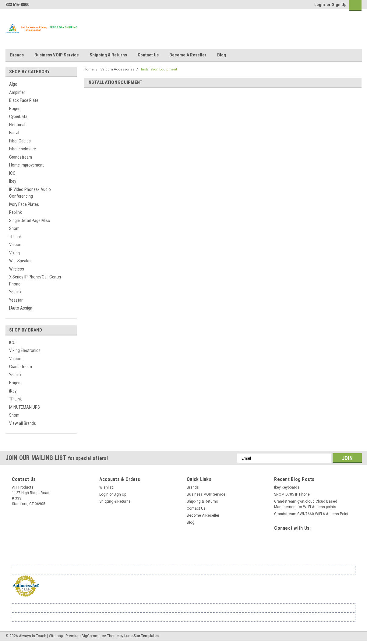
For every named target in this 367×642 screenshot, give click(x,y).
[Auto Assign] (21, 308)
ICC (12, 173)
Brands (17, 55)
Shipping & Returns (108, 55)
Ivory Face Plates (24, 204)
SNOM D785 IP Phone (292, 494)
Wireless (16, 269)
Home (89, 69)
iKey (12, 391)
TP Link (15, 236)
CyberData (18, 116)
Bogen (14, 108)
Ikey (12, 181)
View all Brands (22, 423)
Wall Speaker (20, 261)
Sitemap (56, 636)
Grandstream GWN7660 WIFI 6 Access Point (311, 514)
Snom (14, 228)
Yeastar (16, 300)
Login (319, 4)
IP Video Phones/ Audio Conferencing (30, 193)
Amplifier (17, 92)
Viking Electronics (25, 350)
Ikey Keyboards (286, 487)
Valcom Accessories (117, 69)
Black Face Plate (23, 100)
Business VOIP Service (56, 55)
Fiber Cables (20, 141)
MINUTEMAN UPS (24, 407)
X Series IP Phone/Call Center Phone (35, 280)
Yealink (15, 292)
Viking (14, 253)
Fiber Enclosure (22, 149)
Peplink (15, 212)
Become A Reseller (187, 55)
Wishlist (106, 487)
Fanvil (14, 132)
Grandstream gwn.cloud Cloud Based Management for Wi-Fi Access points (305, 504)
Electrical (17, 124)
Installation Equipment (159, 69)
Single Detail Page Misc (29, 220)
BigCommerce (94, 636)
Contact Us (148, 55)
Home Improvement (26, 165)
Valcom (16, 244)
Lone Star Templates (141, 636)
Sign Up (339, 4)
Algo (13, 84)
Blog (221, 55)
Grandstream (20, 157)
